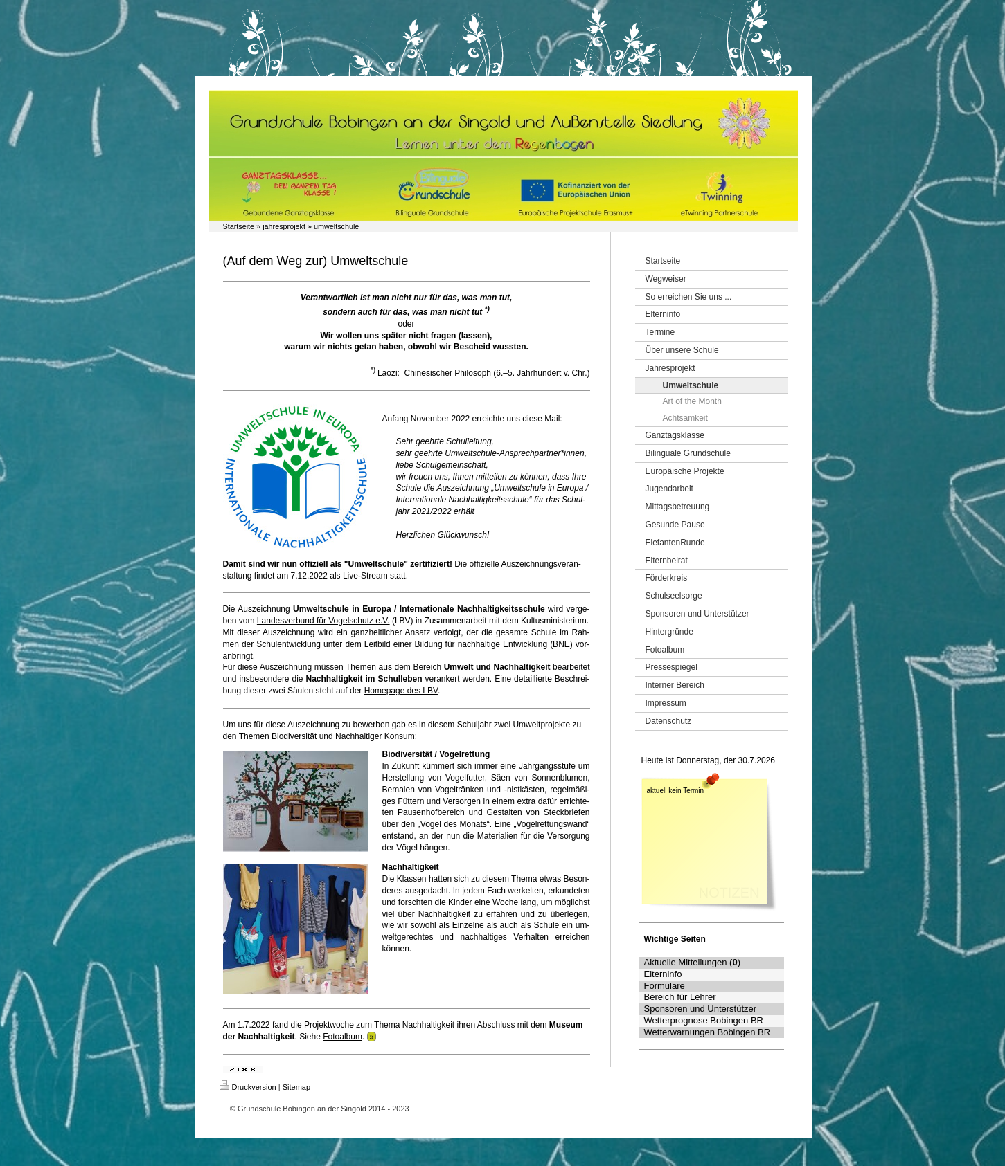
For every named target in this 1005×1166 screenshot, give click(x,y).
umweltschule (336, 226)
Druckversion (248, 1087)
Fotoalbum (342, 1036)
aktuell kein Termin (675, 790)
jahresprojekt (284, 226)
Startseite (239, 226)
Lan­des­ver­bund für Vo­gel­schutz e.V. (323, 621)
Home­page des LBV (401, 690)
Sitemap (296, 1087)
